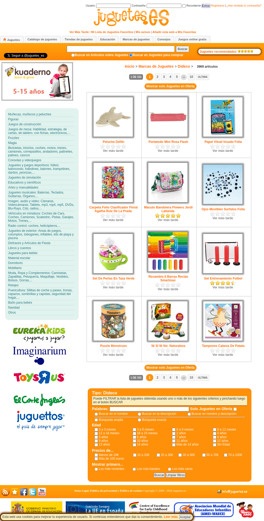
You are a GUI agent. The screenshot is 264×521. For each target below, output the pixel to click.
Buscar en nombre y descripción (214, 414)
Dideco (184, 66)
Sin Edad (223, 444)
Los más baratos (148, 469)
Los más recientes (111, 469)
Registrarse (217, 5)
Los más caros (182, 469)
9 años (103, 441)
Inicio (129, 66)
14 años (142, 444)
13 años (104, 444)
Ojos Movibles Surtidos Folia (223, 209)
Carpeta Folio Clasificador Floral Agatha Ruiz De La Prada (113, 209)
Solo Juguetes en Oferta (211, 409)
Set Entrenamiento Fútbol (223, 278)
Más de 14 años (187, 444)
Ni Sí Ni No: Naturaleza (168, 346)
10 (191, 77)
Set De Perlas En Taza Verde (113, 278)
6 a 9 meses (184, 429)
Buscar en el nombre (113, 414)
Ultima (202, 77)
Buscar (182, 49)
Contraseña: (157, 5)
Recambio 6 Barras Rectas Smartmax (168, 278)
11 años (182, 441)
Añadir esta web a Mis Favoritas (174, 32)
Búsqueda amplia (111, 420)
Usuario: (108, 5)
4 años (222, 433)
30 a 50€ (189, 455)
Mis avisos (143, 32)
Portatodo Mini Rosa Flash (168, 142)
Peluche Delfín (113, 142)
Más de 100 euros (111, 458)
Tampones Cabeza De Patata (223, 346)
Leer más (171, 517)
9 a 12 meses (226, 429)
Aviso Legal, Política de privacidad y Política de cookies (108, 490)
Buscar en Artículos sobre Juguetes (101, 55)
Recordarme (191, 5)
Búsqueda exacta (154, 420)
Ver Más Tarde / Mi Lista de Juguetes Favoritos (101, 32)
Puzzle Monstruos (113, 346)
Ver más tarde (113, 151)
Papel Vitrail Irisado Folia (223, 142)
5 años (103, 437)
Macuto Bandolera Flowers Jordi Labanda (168, 209)
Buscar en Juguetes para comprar (158, 55)
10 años (142, 441)
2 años (181, 433)
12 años (222, 441)
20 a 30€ (167, 455)
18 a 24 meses (147, 433)
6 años (141, 437)
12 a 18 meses (109, 433)
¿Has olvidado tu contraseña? (244, 5)
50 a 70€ (212, 455)
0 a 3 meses (107, 429)
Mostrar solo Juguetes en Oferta (170, 86)
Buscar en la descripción (159, 414)
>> (184, 77)
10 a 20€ (143, 455)
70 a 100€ (235, 455)
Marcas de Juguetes (156, 66)
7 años (181, 437)
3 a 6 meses (145, 429)
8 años (222, 437)
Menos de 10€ (109, 455)
